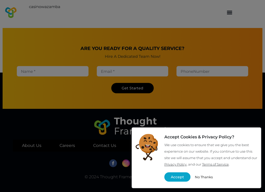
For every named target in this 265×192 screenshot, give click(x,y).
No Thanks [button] (204, 177)
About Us (31, 145)
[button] (229, 12)
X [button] (253, 135)
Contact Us (104, 145)
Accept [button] (177, 177)
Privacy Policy (175, 164)
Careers (67, 145)
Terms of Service (215, 164)
